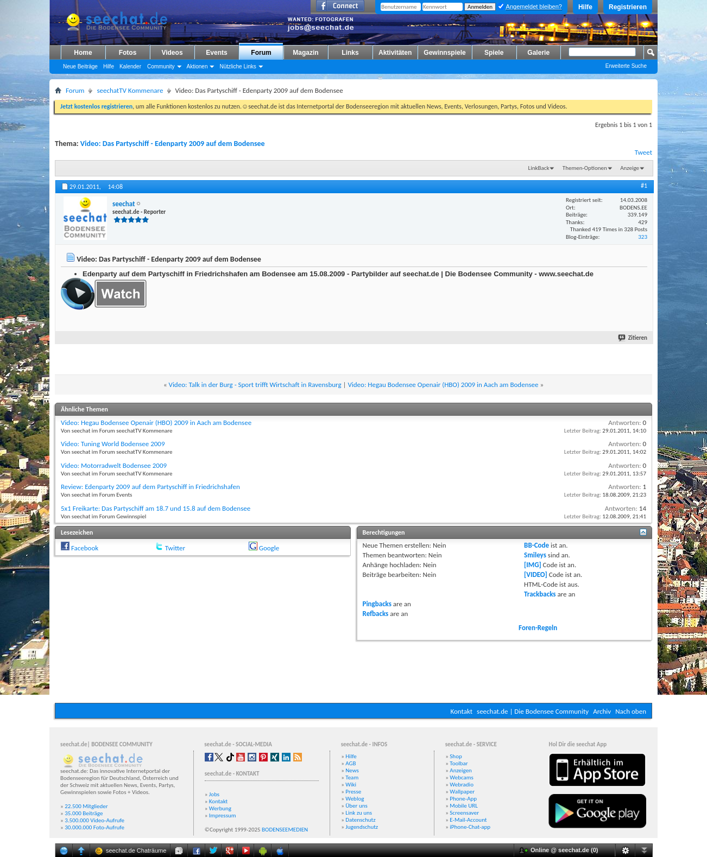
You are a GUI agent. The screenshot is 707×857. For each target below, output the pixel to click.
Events (216, 52)
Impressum (222, 815)
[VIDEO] (535, 574)
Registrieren (628, 7)
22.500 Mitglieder (86, 806)
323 (642, 236)
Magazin (305, 52)
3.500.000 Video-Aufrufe (94, 820)
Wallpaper (462, 791)
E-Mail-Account (468, 819)
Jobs (214, 794)
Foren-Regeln (538, 628)
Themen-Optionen (585, 168)
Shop (456, 756)
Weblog (354, 798)
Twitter (175, 548)
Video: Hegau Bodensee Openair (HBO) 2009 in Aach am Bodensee (443, 384)
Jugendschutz (361, 826)
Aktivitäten (395, 52)
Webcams (462, 777)
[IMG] (532, 565)
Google (269, 548)
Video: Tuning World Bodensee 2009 (113, 444)
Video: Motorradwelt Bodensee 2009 (114, 465)
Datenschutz (360, 819)
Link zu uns (358, 812)
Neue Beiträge (80, 66)
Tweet (643, 152)
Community (161, 66)
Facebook (84, 548)
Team (351, 777)
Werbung (220, 808)
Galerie (538, 52)
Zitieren (633, 337)
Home (83, 52)
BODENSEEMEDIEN (285, 829)
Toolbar (459, 763)
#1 (644, 185)
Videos (171, 52)
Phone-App (463, 798)
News (352, 770)
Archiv (602, 711)
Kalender (130, 66)
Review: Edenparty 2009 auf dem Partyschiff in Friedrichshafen (150, 487)
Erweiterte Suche (626, 66)
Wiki (350, 784)
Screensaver (464, 812)
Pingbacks (377, 604)
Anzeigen (461, 770)
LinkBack (539, 168)
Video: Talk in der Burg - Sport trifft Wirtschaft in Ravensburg (255, 384)
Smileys (535, 555)
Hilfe (585, 7)
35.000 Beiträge (84, 813)
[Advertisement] (353, 670)
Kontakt (461, 711)
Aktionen (197, 66)
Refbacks (376, 614)
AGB (350, 763)
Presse (353, 791)
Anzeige (629, 168)
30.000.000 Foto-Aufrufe (94, 827)
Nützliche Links (237, 66)
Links (350, 52)
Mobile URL (464, 805)
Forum (261, 52)
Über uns (356, 805)
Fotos (128, 52)
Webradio (462, 784)
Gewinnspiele (444, 52)
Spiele (493, 52)
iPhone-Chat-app (470, 826)
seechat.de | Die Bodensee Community (533, 711)
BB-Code (536, 545)
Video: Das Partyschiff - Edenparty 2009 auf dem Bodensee (172, 143)
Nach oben (630, 711)
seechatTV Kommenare (130, 90)
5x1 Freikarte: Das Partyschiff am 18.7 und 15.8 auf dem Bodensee (155, 508)
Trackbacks (540, 594)
